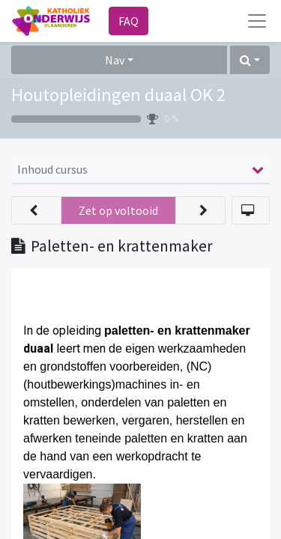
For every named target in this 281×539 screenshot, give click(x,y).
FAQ (128, 20)
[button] (250, 60)
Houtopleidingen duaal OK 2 (118, 94)
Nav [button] (114, 59)
